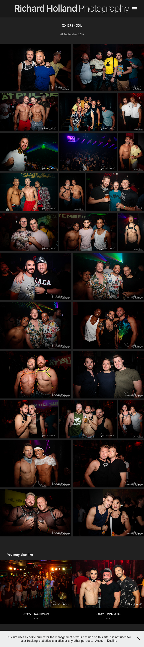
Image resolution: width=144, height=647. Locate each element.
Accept (99, 640)
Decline (112, 640)
